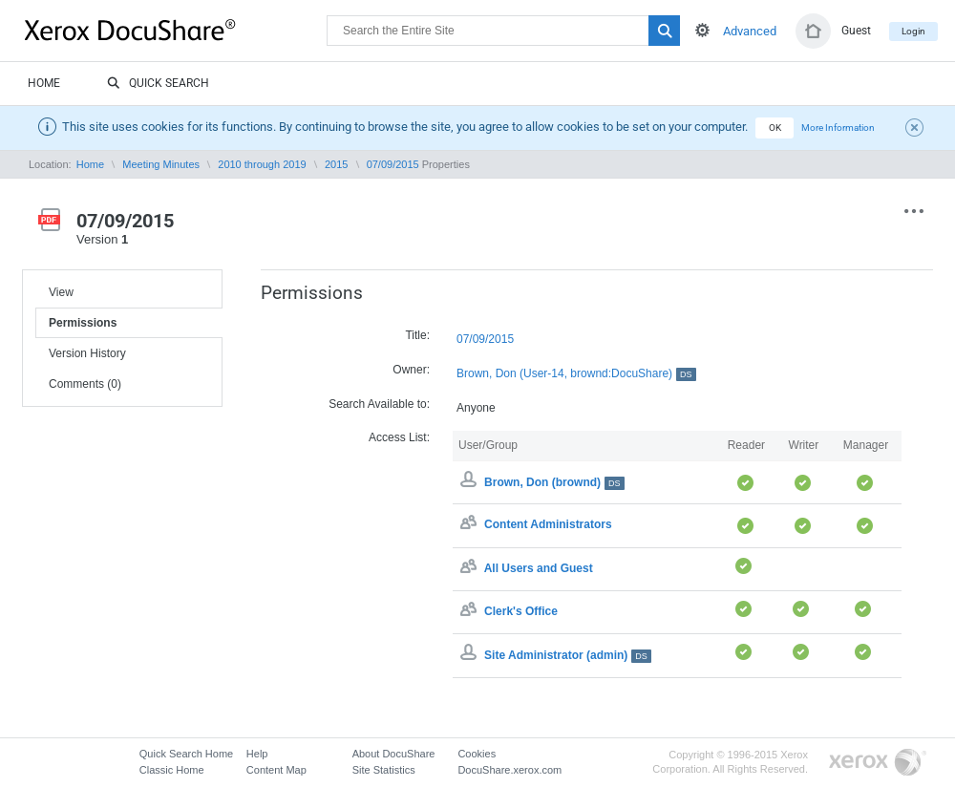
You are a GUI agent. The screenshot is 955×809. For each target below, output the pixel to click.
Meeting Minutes (161, 164)
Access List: (399, 437)
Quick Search (158, 84)
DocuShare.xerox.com (509, 770)
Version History (87, 353)
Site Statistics (383, 770)
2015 (336, 164)
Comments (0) (85, 384)
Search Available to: (379, 404)
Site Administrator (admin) (567, 655)
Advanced (749, 31)
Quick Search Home (186, 753)
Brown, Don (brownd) (554, 482)
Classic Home (171, 770)
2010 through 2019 (262, 164)
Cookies (476, 753)
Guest (856, 30)
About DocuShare (393, 753)
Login (913, 31)
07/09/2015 (393, 164)
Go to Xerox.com (877, 763)
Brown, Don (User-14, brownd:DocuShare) (576, 374)
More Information (838, 127)
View (61, 292)
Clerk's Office (521, 611)
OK (775, 127)
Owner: (411, 369)
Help (257, 753)
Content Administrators (548, 525)
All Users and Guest (538, 568)
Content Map (276, 770)
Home (44, 83)
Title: (417, 335)
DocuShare (176, 29)
